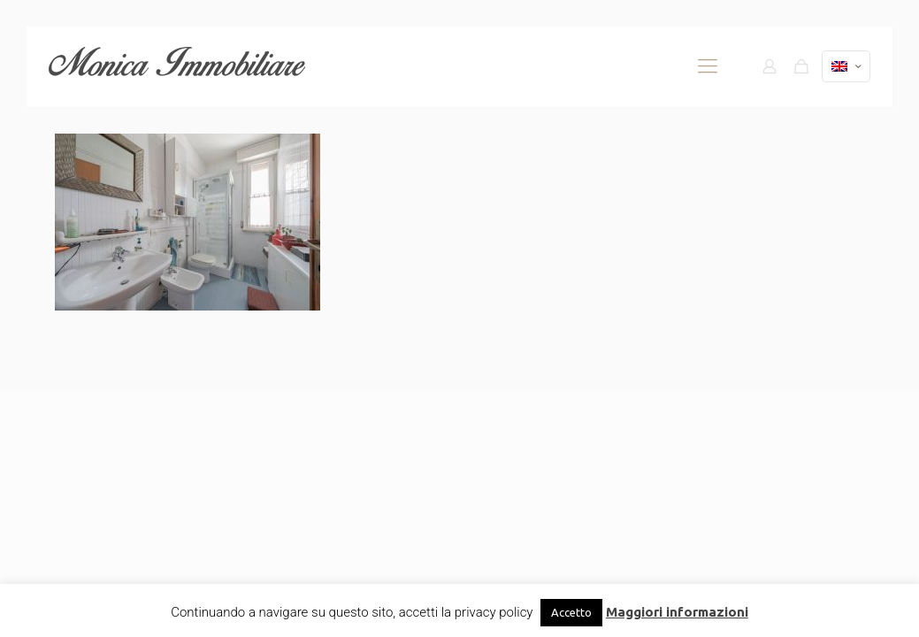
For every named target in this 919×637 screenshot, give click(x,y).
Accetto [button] (571, 612)
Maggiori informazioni (677, 611)
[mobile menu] (708, 66)
